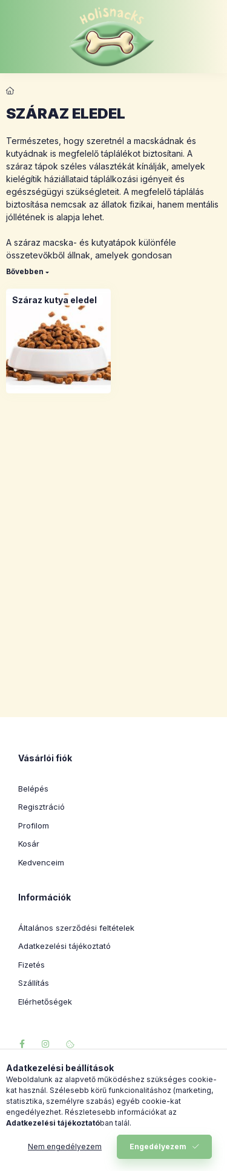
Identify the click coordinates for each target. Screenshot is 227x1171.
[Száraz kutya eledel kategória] (54, 300)
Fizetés (31, 964)
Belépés (33, 788)
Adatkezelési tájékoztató (64, 946)
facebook (22, 1044)
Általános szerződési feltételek (76, 928)
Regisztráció (41, 807)
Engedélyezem (158, 1146)
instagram (46, 1044)
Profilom (33, 825)
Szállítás (33, 983)
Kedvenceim (41, 862)
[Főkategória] (10, 90)
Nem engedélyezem (65, 1146)
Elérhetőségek (45, 1001)
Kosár (28, 843)
